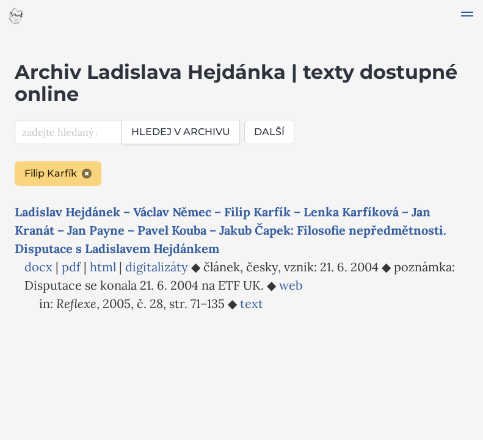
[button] (467, 16)
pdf (71, 266)
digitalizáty (156, 266)
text (251, 303)
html (103, 266)
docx (38, 266)
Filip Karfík (58, 173)
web (291, 285)
